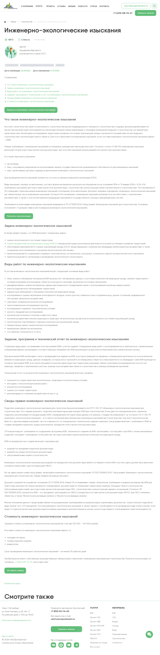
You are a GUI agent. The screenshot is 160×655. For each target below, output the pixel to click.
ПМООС (93, 638)
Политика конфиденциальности (16, 620)
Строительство (12, 65)
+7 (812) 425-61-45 (23, 562)
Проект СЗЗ (95, 617)
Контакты (104, 6)
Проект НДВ (95, 621)
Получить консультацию (19, 216)
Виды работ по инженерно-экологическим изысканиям (33, 91)
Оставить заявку (15, 570)
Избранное (60, 65)
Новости (82, 6)
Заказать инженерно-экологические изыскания (31, 110)
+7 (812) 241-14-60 (60, 611)
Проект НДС (95, 630)
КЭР (114, 613)
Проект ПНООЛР (97, 626)
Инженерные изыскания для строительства (37, 65)
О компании (27, 6)
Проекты (50, 6)
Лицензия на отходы (98, 643)
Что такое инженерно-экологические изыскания (30, 84)
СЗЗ (114, 617)
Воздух (115, 621)
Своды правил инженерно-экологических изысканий (32, 98)
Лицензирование (119, 634)
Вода (114, 630)
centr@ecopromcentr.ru (136, 6)
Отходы (115, 626)
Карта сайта (7, 636)
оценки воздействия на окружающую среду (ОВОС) (32, 243)
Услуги (39, 6)
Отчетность (117, 643)
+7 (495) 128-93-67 (122, 13)
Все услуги (95, 647)
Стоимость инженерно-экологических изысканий (30, 101)
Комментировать (12, 583)
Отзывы (61, 6)
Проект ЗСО (95, 634)
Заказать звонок (146, 13)
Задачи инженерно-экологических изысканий (28, 88)
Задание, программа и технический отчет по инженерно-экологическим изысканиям (47, 94)
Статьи (93, 6)
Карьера (71, 6)
